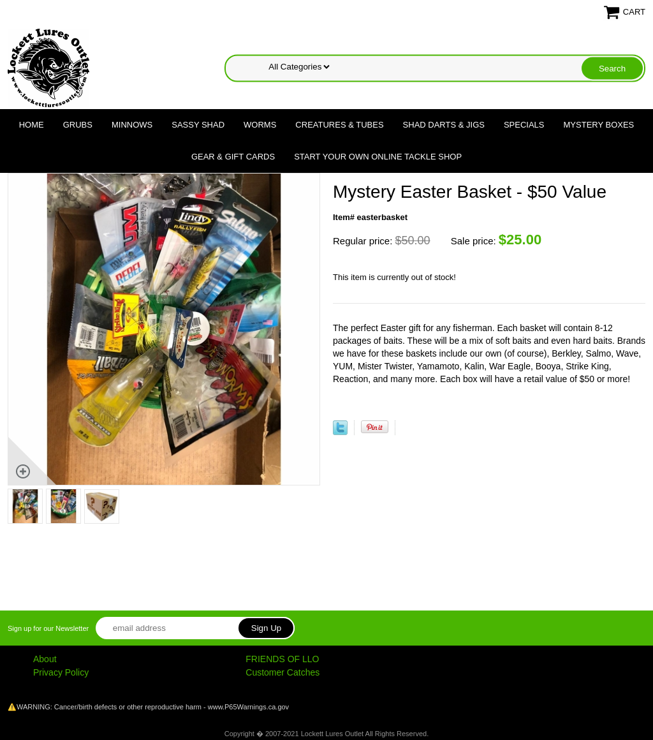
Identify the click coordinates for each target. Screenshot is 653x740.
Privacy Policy (61, 672)
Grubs (77, 125)
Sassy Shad (198, 125)
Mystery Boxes (599, 125)
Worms (260, 125)
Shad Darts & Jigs (444, 125)
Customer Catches (282, 672)
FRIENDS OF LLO (282, 659)
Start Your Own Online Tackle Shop (378, 156)
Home (31, 125)
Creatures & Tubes (339, 125)
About (45, 659)
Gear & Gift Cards (233, 156)
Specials (524, 125)
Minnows (132, 125)
